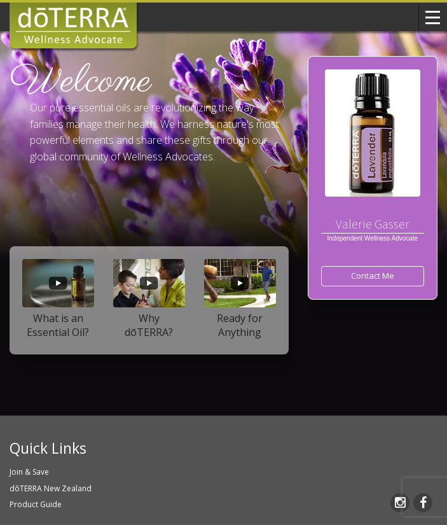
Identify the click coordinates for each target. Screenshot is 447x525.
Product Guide (36, 504)
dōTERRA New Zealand (51, 488)
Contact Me (372, 275)
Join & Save (29, 471)
